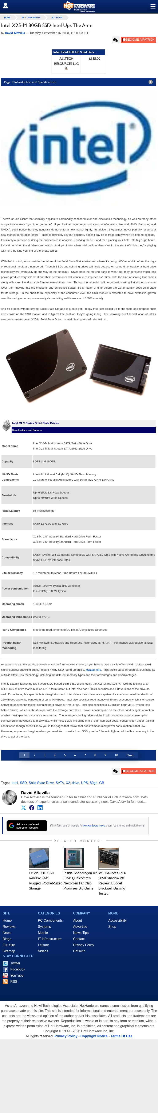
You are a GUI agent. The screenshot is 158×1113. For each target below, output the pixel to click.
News (7, 933)
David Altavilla (35, 792)
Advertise (80, 926)
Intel (15, 783)
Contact (79, 939)
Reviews (9, 926)
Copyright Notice (94, 1036)
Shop (112, 926)
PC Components (31, 17)
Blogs (7, 939)
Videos (43, 951)
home (7, 17)
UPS (84, 783)
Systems (44, 926)
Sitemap (9, 951)
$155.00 (94, 59)
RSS (13, 981)
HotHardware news (94, 825)
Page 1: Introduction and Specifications (79, 82)
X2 (68, 783)
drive (75, 783)
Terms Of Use (121, 1036)
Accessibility (117, 920)
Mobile (43, 933)
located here (93, 669)
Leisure (43, 945)
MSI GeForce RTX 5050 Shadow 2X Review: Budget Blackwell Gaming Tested (112, 883)
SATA (60, 783)
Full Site (9, 945)
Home (7, 920)
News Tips (81, 933)
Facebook (17, 969)
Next (130, 755)
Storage (57, 17)
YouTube (17, 975)
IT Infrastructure (50, 939)
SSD (23, 783)
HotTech (79, 951)
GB (101, 783)
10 (116, 755)
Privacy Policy (83, 945)
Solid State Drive (41, 783)
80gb (94, 783)
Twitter (15, 963)
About (77, 920)
